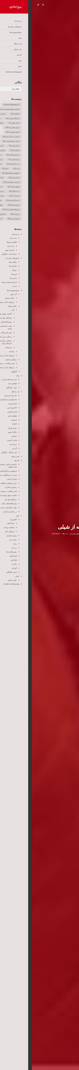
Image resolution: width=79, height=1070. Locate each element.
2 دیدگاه (33, 534)
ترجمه (53, 534)
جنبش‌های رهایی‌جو (44, 534)
